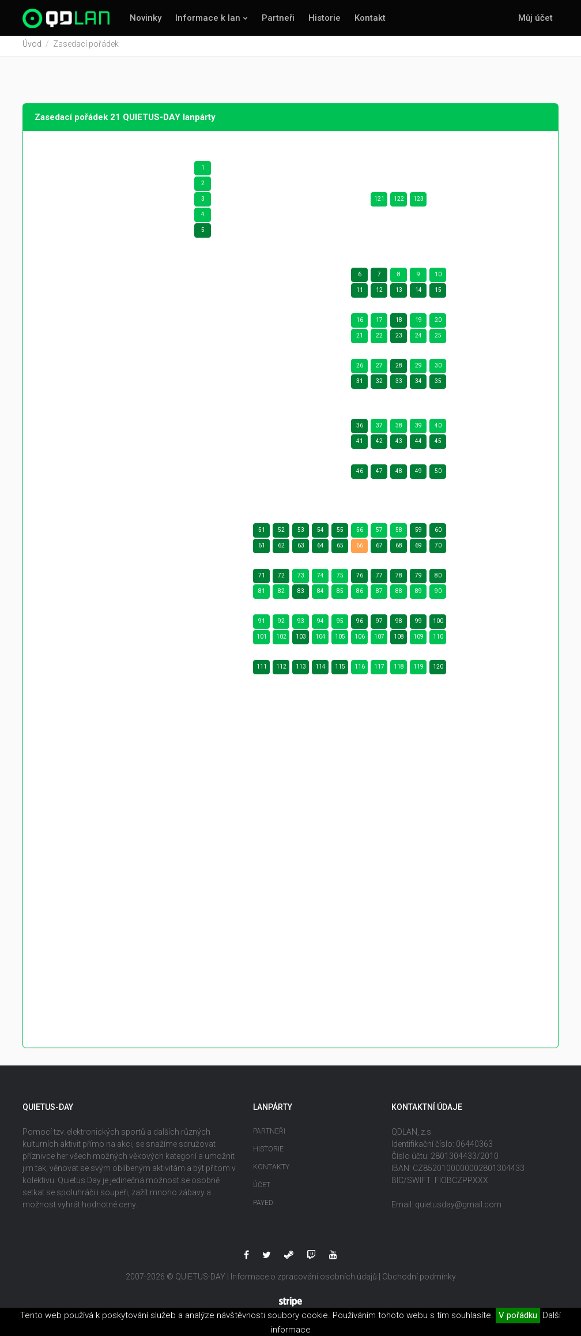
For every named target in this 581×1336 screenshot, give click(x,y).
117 (379, 670)
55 (340, 534)
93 (300, 625)
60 (438, 534)
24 (418, 339)
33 (398, 385)
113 (301, 670)
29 (418, 369)
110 (438, 640)
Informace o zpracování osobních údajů (304, 1280)
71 (261, 579)
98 (398, 625)
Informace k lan (207, 18)
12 (379, 294)
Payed (263, 1207)
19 (418, 324)
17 (379, 324)
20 (438, 324)
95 (340, 625)
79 (418, 579)
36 (359, 429)
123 (418, 203)
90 (438, 595)
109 (418, 640)
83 (300, 595)
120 (438, 670)
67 (379, 549)
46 (359, 475)
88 (398, 595)
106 (359, 640)
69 (418, 549)
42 (379, 445)
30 (438, 369)
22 (379, 339)
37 (379, 429)
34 (418, 385)
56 (359, 534)
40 (438, 429)
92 (281, 625)
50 (438, 475)
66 (359, 549)
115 (340, 670)
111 (261, 670)
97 (379, 625)
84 (320, 595)
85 (340, 595)
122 (399, 203)
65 (340, 549)
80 (438, 579)
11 (359, 294)
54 (320, 534)
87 (379, 595)
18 (398, 324)
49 (418, 475)
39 (418, 429)
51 (261, 534)
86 (359, 595)
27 (379, 369)
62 (281, 549)
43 (398, 445)
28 (398, 369)
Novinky (145, 18)
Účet (261, 1189)
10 (438, 278)
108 (399, 640)
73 (300, 579)
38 (398, 429)
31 (359, 385)
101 (261, 640)
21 (359, 339)
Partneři (278, 18)
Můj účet (535, 18)
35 (438, 385)
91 (261, 625)
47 (379, 475)
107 (379, 640)
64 (320, 549)
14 (418, 294)
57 (379, 534)
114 (320, 670)
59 (418, 534)
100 (438, 625)
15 (438, 294)
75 (340, 579)
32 (379, 385)
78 (398, 579)
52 (281, 534)
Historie (324, 18)
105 (340, 640)
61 (261, 549)
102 (281, 640)
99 (418, 625)
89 (418, 595)
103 (301, 640)
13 (398, 294)
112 (281, 670)
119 (418, 670)
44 (418, 445)
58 (398, 534)
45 (438, 445)
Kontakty (271, 1171)
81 (261, 595)
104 (320, 640)
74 (320, 579)
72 (281, 579)
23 (398, 339)
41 (359, 445)
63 (300, 549)
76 (359, 579)
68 (398, 549)
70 (438, 549)
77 (379, 579)
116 (359, 670)
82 (281, 595)
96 (359, 625)
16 (359, 324)
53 (300, 534)
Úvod (32, 47)
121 (379, 203)
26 (359, 369)
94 (320, 625)
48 (398, 475)
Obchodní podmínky (419, 1280)
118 (399, 670)
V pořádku (518, 1315)
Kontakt (370, 18)
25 (438, 339)
